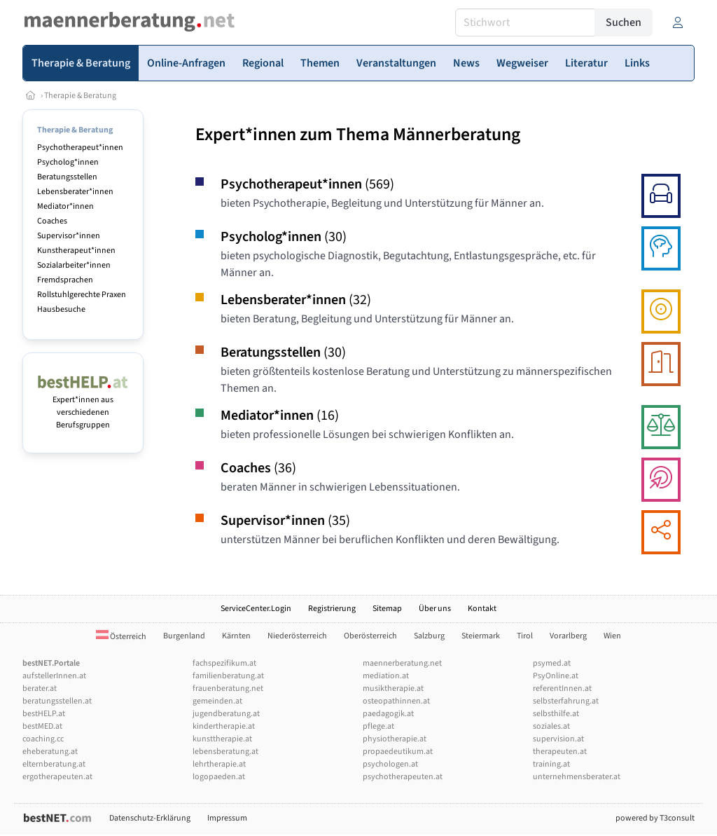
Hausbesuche (61, 309)
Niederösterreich (297, 636)
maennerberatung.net (402, 663)
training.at (551, 764)
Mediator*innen (65, 206)
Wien (612, 636)
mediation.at (386, 676)
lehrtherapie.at (219, 764)
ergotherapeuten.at (57, 777)
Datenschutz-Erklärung (149, 818)
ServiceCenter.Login (256, 609)
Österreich (121, 637)
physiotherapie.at (394, 739)
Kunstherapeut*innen (76, 250)
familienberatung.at (228, 676)
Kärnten (236, 636)
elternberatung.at (53, 764)
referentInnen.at (562, 688)
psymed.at (552, 663)
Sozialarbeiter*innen (74, 265)
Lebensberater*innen (75, 192)
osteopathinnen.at (396, 701)
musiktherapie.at (393, 688)
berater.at (39, 688)
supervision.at (558, 739)
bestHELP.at (43, 714)
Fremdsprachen (65, 280)
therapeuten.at (560, 752)
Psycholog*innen (68, 162)
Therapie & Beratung (80, 96)
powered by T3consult (655, 818)
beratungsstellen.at (57, 701)
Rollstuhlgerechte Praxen (81, 295)
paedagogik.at (388, 714)
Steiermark (480, 636)
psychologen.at (390, 764)
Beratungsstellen (67, 177)
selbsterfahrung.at (566, 701)
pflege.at (378, 726)
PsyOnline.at (555, 676)
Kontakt (482, 609)
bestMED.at (42, 726)
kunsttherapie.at (222, 739)
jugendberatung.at (226, 714)
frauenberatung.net (228, 688)
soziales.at (551, 726)
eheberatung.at (50, 752)
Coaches (52, 221)
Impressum (227, 818)
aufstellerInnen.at (54, 676)
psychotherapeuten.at (403, 777)
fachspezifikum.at (224, 663)
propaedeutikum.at (398, 752)
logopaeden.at (219, 777)
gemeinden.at (217, 701)
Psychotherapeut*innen (80, 147)
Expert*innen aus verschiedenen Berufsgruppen (83, 406)
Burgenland (184, 636)
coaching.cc (43, 739)
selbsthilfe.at (556, 714)
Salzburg (429, 636)
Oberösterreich (370, 636)
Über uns (435, 609)
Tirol (525, 636)
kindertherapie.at (224, 726)
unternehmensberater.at (576, 777)
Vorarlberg (568, 636)
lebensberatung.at (225, 752)
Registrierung (332, 609)
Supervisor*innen (68, 236)
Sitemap (387, 609)
